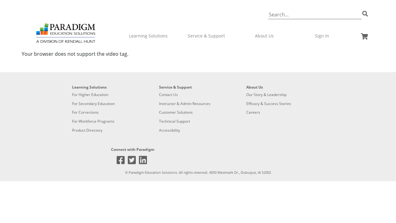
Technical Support (174, 121)
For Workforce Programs (93, 121)
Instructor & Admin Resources (184, 103)
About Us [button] (264, 36)
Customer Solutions (176, 112)
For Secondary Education (93, 103)
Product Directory (87, 130)
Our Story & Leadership (266, 94)
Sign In (322, 36)
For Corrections (85, 112)
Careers (253, 112)
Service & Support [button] (206, 36)
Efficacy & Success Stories (268, 103)
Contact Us (168, 94)
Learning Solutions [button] (148, 36)
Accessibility (169, 130)
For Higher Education (90, 94)
